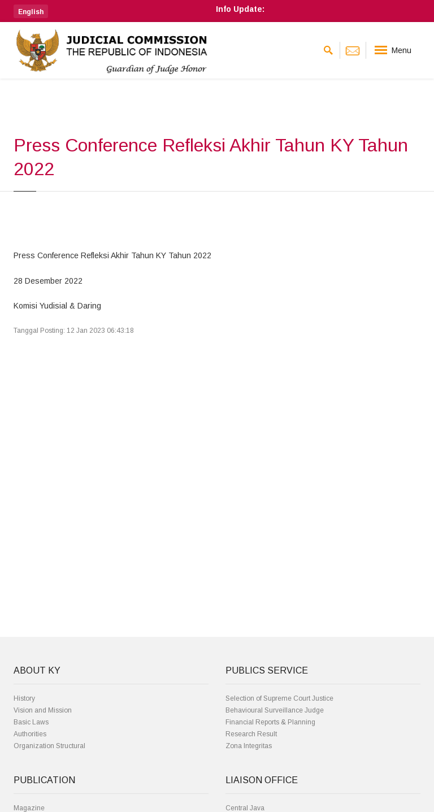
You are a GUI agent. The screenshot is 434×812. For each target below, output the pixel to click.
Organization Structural (49, 746)
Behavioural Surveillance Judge (274, 710)
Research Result (251, 734)
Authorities (30, 734)
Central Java (244, 808)
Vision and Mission (43, 710)
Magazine (29, 808)
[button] (31, 11)
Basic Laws (31, 722)
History (24, 698)
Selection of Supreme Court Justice (279, 698)
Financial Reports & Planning (270, 722)
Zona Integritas (248, 746)
